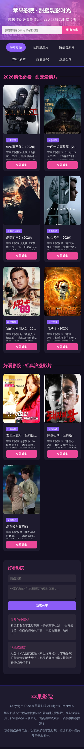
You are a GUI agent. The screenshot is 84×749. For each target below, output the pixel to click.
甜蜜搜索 (72, 30)
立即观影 (21, 165)
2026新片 (19, 59)
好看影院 (16, 47)
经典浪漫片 (40, 47)
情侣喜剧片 (67, 47)
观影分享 (65, 59)
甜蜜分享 (42, 607)
